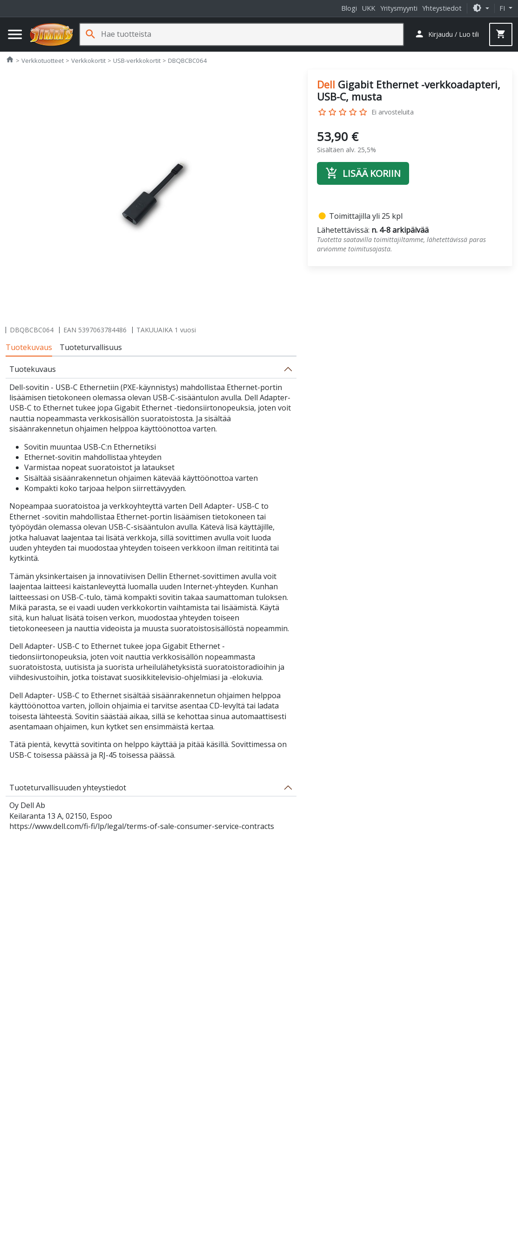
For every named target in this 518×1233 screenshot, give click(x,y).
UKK (368, 8)
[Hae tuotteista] (252, 34)
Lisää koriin (363, 173)
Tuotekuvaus (29, 347)
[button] (480, 8)
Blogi (349, 8)
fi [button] (503, 8)
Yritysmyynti (398, 8)
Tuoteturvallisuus (91, 347)
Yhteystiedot (442, 8)
